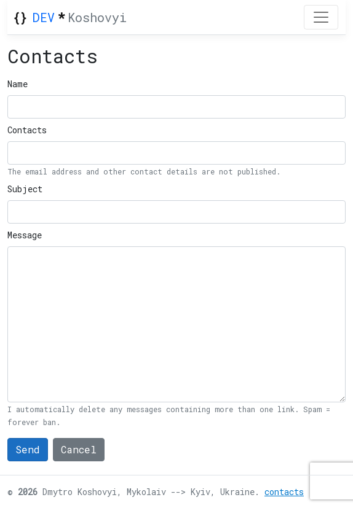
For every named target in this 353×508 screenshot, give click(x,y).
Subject (24, 189)
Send (27, 449)
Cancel (79, 449)
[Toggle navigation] (321, 17)
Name (17, 84)
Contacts (27, 130)
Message (24, 235)
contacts (284, 492)
